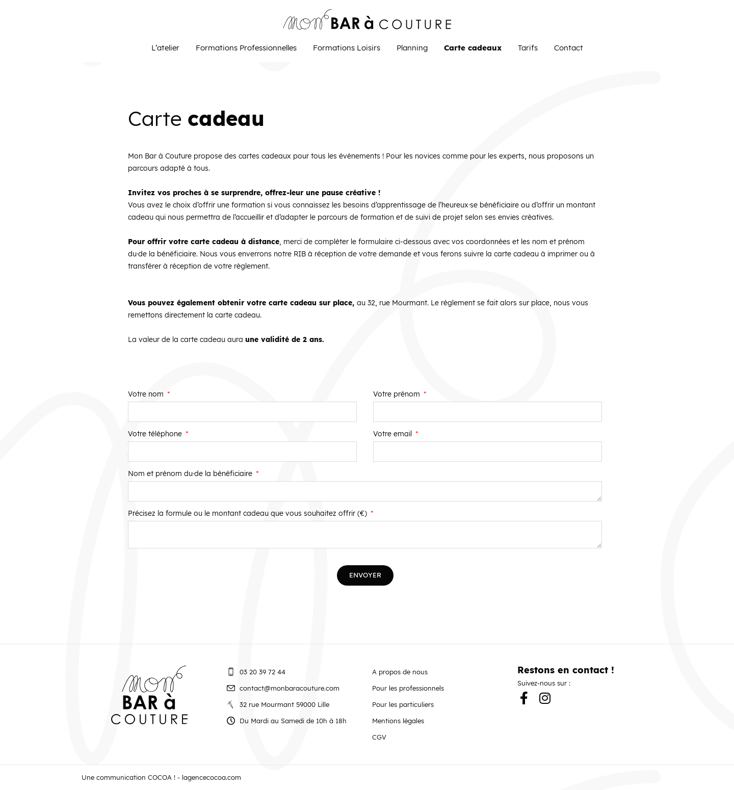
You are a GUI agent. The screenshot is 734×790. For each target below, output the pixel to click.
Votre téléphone (156, 434)
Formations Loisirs (346, 47)
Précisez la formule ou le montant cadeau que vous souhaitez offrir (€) (248, 514)
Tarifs (528, 47)
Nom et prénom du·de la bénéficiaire (191, 474)
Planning (412, 47)
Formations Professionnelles (246, 47)
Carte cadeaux (473, 47)
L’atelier (165, 47)
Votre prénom (397, 394)
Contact (568, 47)
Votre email (393, 434)
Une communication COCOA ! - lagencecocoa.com (161, 777)
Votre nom (147, 394)
